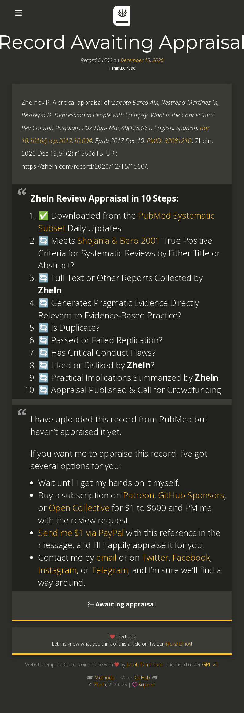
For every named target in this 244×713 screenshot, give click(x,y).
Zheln (100, 684)
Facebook (191, 557)
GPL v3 (210, 664)
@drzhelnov (178, 643)
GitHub (142, 677)
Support (147, 684)
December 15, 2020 (142, 60)
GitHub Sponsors (191, 495)
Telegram (109, 570)
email (106, 557)
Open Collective (79, 507)
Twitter (155, 557)
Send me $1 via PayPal (81, 532)
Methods (104, 677)
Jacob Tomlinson (144, 664)
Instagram (57, 570)
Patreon (138, 495)
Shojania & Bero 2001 (118, 240)
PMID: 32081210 (169, 140)
